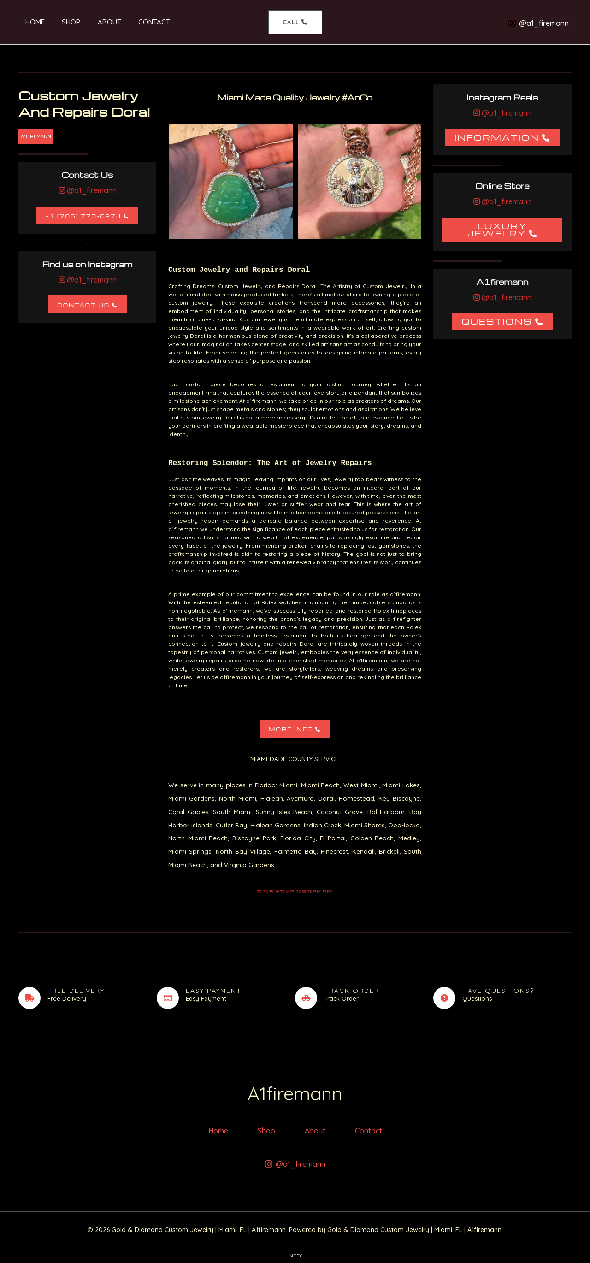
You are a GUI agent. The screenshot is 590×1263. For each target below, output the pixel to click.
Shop (61, 22)
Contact (137, 22)
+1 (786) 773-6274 (84, 215)
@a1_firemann (91, 190)
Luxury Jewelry (497, 229)
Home (28, 22)
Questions (496, 321)
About (95, 22)
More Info (291, 729)
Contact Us (83, 304)
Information (497, 137)
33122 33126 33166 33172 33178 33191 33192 (295, 891)
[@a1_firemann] (538, 23)
